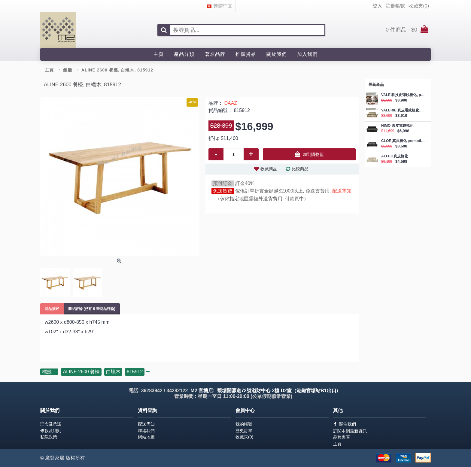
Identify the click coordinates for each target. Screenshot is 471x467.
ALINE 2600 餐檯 (81, 371)
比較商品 (300, 168)
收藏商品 (268, 168)
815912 (135, 371)
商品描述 (52, 309)
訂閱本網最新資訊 (350, 431)
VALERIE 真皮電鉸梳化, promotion (403, 110)
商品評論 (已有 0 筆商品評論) (91, 309)
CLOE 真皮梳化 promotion (403, 141)
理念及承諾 (50, 424)
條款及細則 (50, 430)
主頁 (337, 443)
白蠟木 (113, 371)
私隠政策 (48, 437)
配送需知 (341, 190)
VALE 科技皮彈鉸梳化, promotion (403, 95)
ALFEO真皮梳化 (394, 156)
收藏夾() (244, 437)
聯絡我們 (146, 430)
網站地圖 (146, 437)
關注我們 (344, 424)
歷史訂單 (243, 430)
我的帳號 (243, 424)
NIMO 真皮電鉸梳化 (397, 126)
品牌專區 (341, 437)
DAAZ (230, 103)
